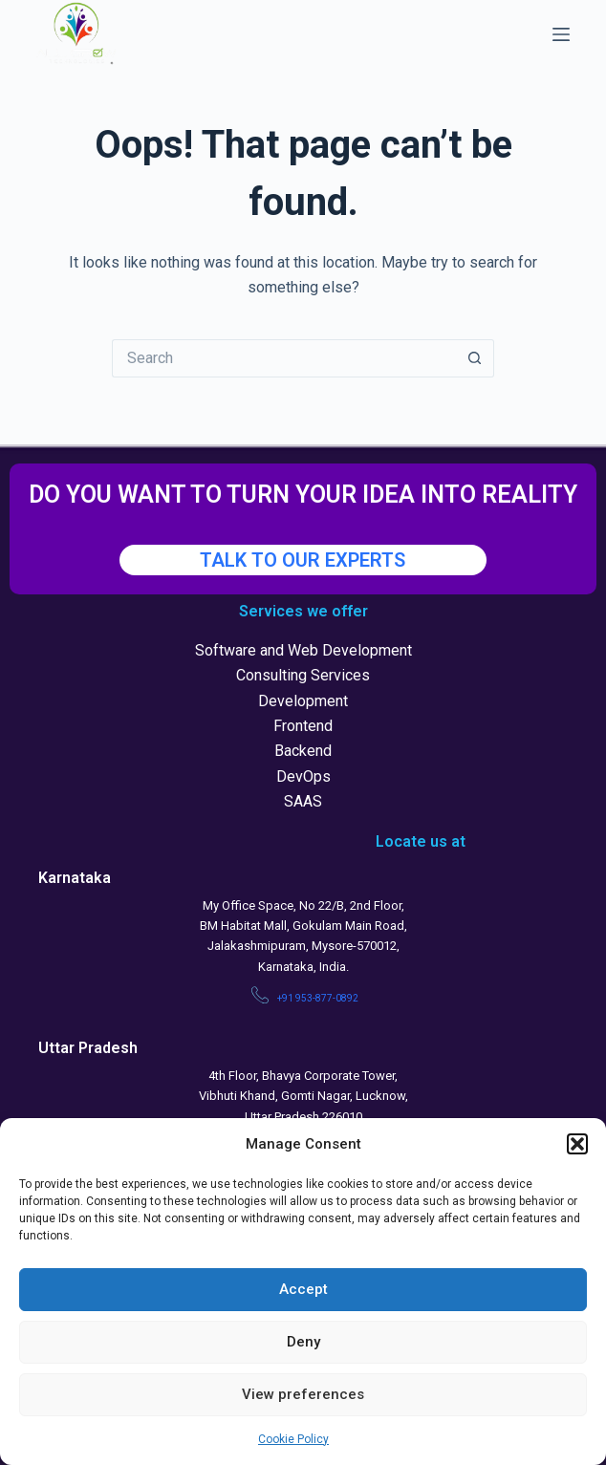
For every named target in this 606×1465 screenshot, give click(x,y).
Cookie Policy (293, 1439)
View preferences (303, 1394)
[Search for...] (284, 358)
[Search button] (475, 358)
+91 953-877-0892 (317, 998)
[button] (577, 1143)
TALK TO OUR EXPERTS (302, 560)
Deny (303, 1341)
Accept (303, 1289)
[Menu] (561, 34)
